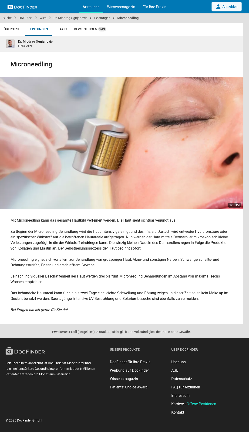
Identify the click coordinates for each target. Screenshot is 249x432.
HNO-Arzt (26, 18)
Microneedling (128, 18)
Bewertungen (90, 29)
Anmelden (226, 6)
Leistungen (102, 18)
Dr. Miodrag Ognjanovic (70, 18)
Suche (7, 18)
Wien (43, 18)
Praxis (61, 29)
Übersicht (12, 29)
